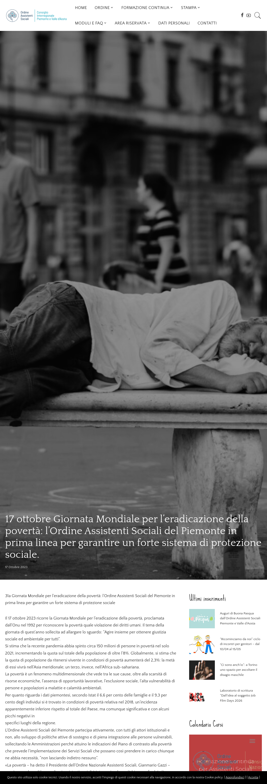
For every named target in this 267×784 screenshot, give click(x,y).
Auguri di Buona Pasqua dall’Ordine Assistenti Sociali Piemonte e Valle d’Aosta (240, 618)
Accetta (253, 777)
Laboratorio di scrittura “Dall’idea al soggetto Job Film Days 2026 (238, 695)
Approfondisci (235, 777)
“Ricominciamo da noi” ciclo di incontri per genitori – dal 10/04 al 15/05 (240, 644)
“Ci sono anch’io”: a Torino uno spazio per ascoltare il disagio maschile (238, 670)
